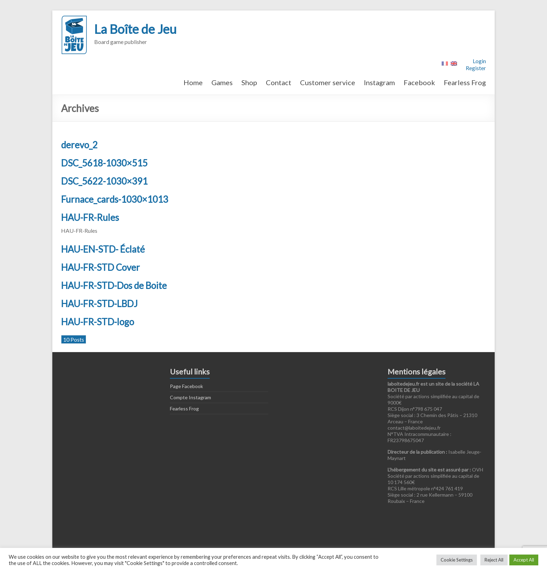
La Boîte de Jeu (135, 29)
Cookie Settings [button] (457, 560)
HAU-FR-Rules (90, 217)
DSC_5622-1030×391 (104, 181)
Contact (278, 82)
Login (479, 61)
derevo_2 (79, 144)
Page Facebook (186, 386)
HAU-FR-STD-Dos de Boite (114, 285)
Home (193, 82)
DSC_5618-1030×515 (104, 163)
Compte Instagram (190, 397)
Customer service (327, 82)
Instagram (379, 82)
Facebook (419, 82)
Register (476, 68)
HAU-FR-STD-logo (97, 321)
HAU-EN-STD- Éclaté (103, 249)
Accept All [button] (524, 560)
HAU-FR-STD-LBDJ (99, 303)
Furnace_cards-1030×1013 (114, 199)
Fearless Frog (465, 82)
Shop (249, 82)
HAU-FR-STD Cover (100, 267)
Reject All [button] (494, 560)
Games (222, 82)
